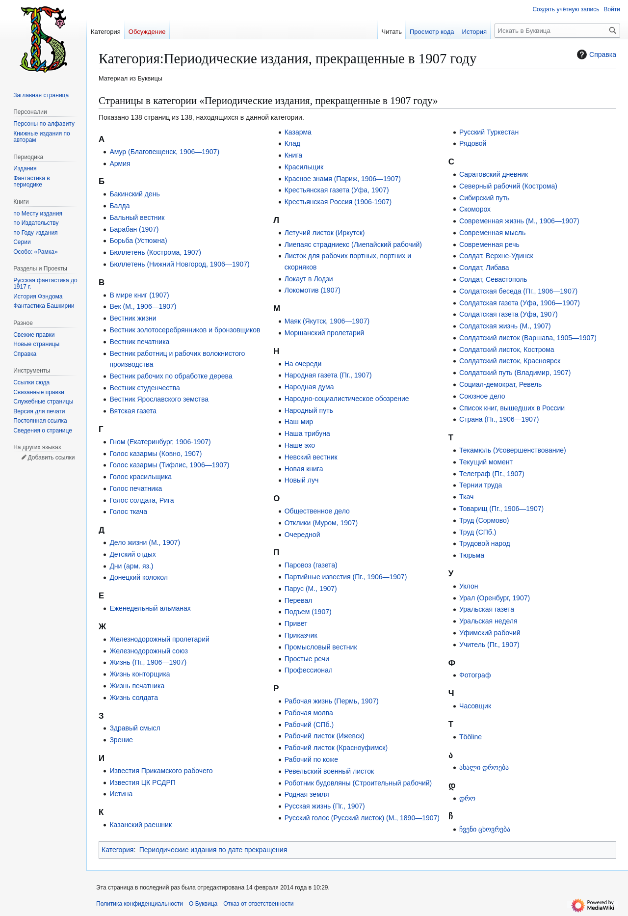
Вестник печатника (139, 342)
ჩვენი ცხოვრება (484, 829)
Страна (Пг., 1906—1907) (499, 419)
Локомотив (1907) (312, 290)
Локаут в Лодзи (309, 279)
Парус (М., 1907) (311, 589)
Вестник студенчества (144, 388)
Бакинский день (134, 194)
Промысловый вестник (321, 647)
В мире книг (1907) (139, 295)
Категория (117, 850)
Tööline (470, 737)
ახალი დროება (484, 767)
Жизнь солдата (133, 697)
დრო (467, 798)
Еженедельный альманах (149, 608)
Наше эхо (300, 445)
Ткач (466, 497)
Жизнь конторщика (139, 674)
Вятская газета (133, 411)
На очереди (303, 364)
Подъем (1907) (308, 612)
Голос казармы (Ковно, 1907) (155, 454)
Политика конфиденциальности (139, 903)
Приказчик (301, 635)
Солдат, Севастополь (493, 279)
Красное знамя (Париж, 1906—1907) (343, 179)
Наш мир (299, 422)
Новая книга (304, 469)
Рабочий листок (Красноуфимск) (336, 748)
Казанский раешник (140, 825)
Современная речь (489, 244)
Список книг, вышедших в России (512, 408)
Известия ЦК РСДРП (142, 782)
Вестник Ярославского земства (159, 399)
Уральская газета (486, 609)
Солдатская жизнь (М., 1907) (505, 326)
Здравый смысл (134, 728)
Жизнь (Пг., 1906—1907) (147, 662)
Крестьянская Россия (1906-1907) (338, 202)
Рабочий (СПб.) (309, 724)
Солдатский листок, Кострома (506, 349)
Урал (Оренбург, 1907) (494, 598)
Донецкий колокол (138, 577)
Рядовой (472, 143)
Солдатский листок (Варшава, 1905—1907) (528, 338)
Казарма (298, 132)
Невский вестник (311, 457)
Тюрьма (471, 555)
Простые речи (307, 659)
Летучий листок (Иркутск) (325, 233)
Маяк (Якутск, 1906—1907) (327, 321)
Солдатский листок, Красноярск (509, 361)
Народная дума (309, 387)
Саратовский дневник (493, 174)
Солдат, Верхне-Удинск (496, 256)
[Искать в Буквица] (557, 31)
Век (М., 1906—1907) (142, 306)
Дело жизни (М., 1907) (144, 542)
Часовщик (475, 706)
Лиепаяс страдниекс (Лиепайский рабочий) (353, 244)
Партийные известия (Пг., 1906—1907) (346, 577)
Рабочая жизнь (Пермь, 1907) (332, 701)
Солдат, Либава (484, 267)
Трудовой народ (484, 543)
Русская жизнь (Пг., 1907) (325, 806)
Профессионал (309, 670)
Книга (293, 155)
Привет (296, 623)
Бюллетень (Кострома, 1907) (155, 252)
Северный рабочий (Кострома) (508, 186)
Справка (595, 54)
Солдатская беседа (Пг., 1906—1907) (518, 291)
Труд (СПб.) (477, 532)
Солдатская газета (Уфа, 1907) (508, 314)
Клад (292, 143)
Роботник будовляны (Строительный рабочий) (358, 783)
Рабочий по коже (311, 759)
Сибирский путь (484, 198)
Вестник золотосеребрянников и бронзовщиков (184, 330)
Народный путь (309, 410)
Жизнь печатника (136, 686)
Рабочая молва (309, 713)
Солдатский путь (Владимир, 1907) (515, 373)
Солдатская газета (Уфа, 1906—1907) (519, 303)
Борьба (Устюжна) (138, 240)
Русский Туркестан (489, 132)
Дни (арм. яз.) (131, 566)
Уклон (468, 586)
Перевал (299, 600)
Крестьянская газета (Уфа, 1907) (337, 190)
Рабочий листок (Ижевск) (325, 736)
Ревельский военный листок (329, 771)
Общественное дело (317, 511)
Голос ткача (128, 511)
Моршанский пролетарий (325, 333)
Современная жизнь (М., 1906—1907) (519, 221)
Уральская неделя (488, 621)
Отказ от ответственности (258, 903)
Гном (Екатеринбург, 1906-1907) (159, 442)
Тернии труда (480, 485)
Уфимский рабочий (490, 633)
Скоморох (475, 209)
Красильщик (304, 167)
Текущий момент (486, 462)
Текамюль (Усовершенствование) (512, 450)
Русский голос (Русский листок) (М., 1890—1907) (362, 818)
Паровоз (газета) (311, 565)
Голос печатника (135, 488)
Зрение (120, 740)
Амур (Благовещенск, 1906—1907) (164, 152)
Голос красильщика (140, 477)
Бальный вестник (136, 217)
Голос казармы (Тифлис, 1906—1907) (169, 465)
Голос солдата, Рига (141, 500)
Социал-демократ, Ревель (500, 384)
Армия (119, 163)
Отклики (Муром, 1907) (321, 523)
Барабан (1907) (133, 229)
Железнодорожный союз (148, 651)
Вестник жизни (132, 318)
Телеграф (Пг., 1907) (491, 474)
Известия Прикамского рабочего (160, 771)
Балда (119, 206)
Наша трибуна (307, 433)
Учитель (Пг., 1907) (489, 644)
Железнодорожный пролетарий (159, 639)
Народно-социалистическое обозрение (347, 399)
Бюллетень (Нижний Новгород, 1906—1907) (179, 264)
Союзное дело (482, 396)
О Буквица (203, 903)
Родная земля (307, 794)
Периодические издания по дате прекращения (213, 850)
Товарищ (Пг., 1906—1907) (501, 508)
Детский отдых (132, 554)
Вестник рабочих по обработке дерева (170, 376)
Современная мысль (492, 233)
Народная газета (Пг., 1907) (328, 375)
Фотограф (475, 675)
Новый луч (302, 480)
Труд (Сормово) (484, 520)
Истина (120, 794)
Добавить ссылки (51, 457)
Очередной (302, 535)
